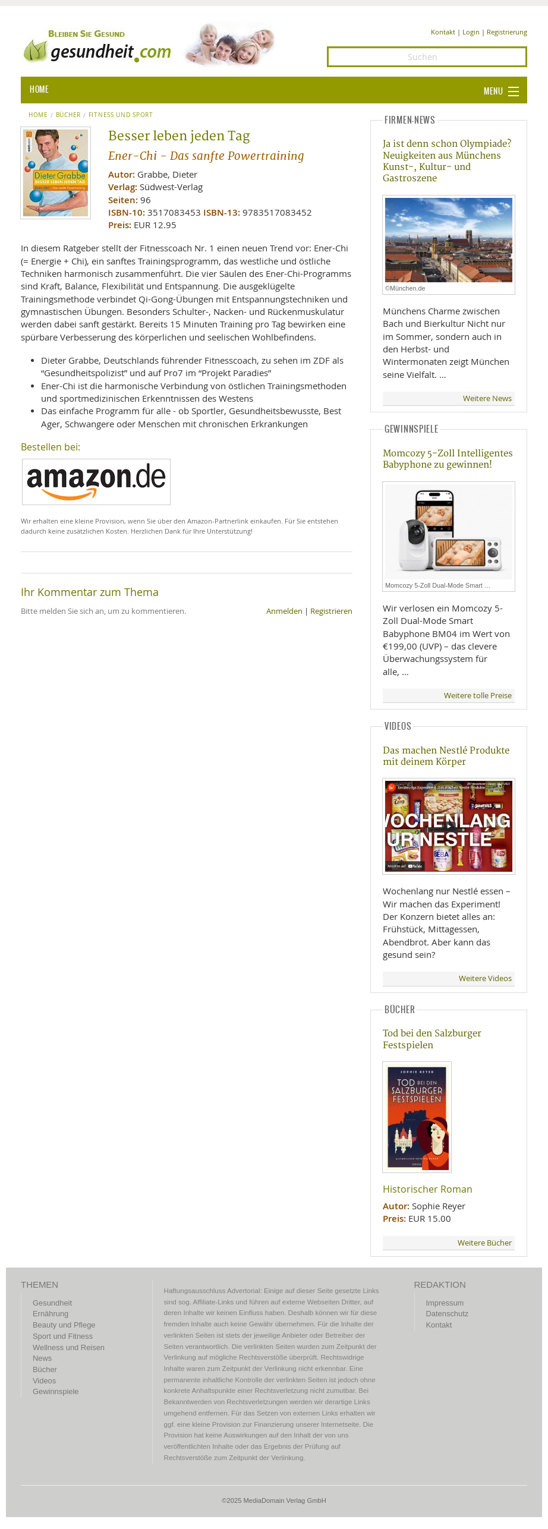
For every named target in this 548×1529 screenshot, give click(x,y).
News (42, 1358)
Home (38, 115)
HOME (39, 89)
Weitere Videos (485, 978)
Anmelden (284, 611)
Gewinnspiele (55, 1391)
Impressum (445, 1302)
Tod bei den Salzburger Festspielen (432, 1039)
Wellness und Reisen (69, 1347)
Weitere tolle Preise (478, 696)
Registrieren (331, 611)
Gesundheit (52, 1302)
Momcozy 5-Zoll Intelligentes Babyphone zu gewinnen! (448, 459)
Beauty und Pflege (64, 1324)
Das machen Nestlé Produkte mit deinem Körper (446, 756)
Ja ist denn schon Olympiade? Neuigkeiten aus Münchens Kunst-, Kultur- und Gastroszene (447, 161)
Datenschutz (447, 1313)
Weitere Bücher (485, 1243)
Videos (44, 1380)
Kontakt (443, 31)
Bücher (68, 115)
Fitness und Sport (121, 115)
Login (471, 31)
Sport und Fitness (63, 1336)
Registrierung (507, 31)
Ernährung (50, 1313)
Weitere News (487, 398)
